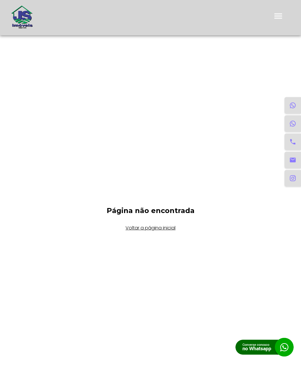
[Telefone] (293, 142)
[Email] (293, 160)
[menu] (278, 17)
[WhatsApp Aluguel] (293, 105)
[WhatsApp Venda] (293, 123)
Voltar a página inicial (150, 227)
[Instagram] (293, 178)
